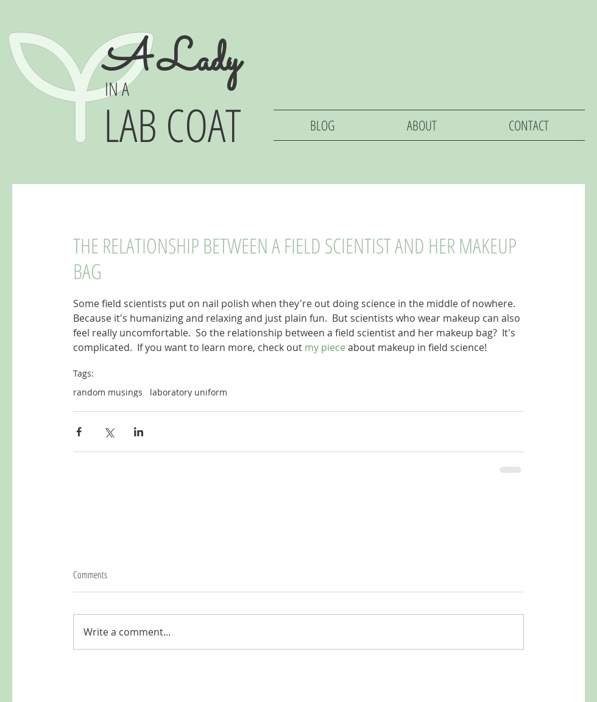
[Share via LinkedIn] (138, 432)
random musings (108, 392)
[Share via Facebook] (79, 432)
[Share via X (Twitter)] (109, 432)
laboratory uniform (188, 392)
